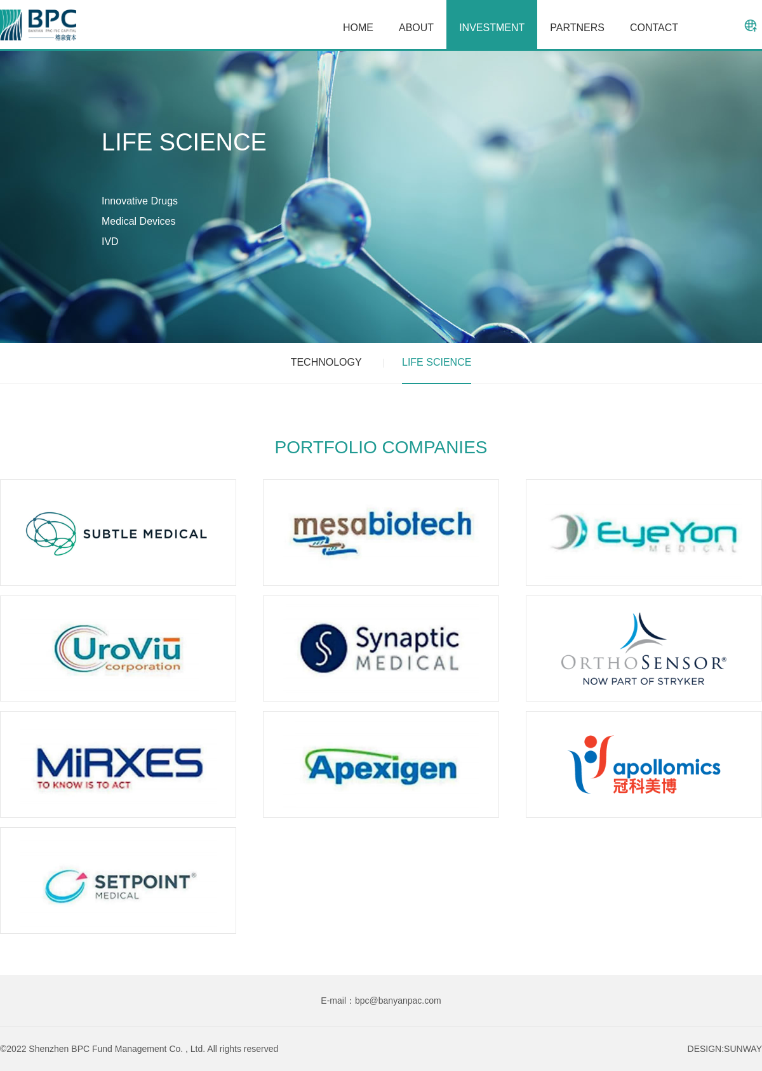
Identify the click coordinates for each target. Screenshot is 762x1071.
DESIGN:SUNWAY (725, 1049)
